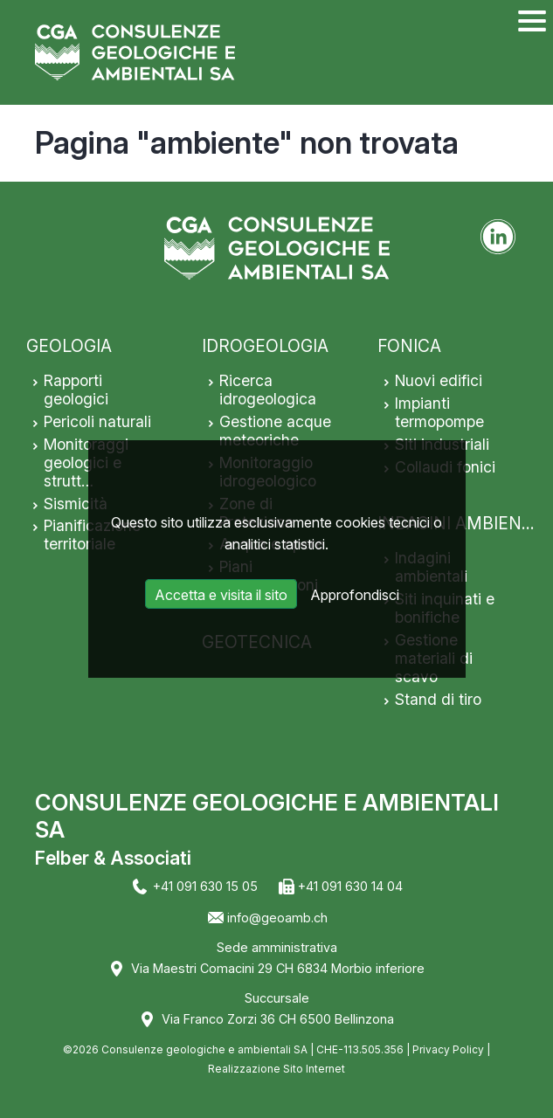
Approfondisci (354, 595)
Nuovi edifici (438, 380)
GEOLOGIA (69, 345)
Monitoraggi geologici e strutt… (86, 462)
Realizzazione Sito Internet (276, 1068)
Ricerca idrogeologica (267, 389)
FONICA (409, 345)
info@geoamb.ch (277, 917)
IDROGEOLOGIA (265, 345)
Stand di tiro (438, 699)
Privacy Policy (448, 1049)
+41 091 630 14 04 (350, 886)
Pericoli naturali (97, 421)
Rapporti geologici (76, 389)
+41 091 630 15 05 (205, 886)
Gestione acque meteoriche (275, 430)
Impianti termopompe (439, 412)
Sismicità (75, 503)
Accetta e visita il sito (221, 595)
